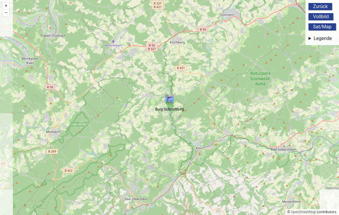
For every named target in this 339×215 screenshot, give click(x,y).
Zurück (320, 6)
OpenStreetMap (303, 212)
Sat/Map (322, 27)
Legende (323, 38)
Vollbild (321, 16)
